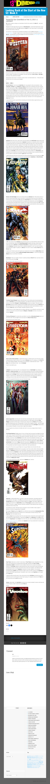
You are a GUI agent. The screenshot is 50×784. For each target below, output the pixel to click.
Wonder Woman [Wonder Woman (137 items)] (35, 767)
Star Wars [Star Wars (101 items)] (39, 765)
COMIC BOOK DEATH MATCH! (33, 720)
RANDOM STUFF (31, 743)
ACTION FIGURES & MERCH (33, 713)
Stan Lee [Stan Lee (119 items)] (33, 765)
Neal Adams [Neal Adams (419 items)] (40, 763)
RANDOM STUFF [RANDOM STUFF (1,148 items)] (31, 764)
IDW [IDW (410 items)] (28, 762)
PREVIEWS (30, 741)
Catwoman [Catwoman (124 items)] (33, 758)
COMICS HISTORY (16, 16)
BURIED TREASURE (32, 718)
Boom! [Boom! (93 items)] (38, 757)
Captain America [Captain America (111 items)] (29, 758)
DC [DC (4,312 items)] (30, 759)
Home (7, 16)
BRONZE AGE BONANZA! (33, 717)
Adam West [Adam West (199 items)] (29, 756)
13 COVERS (30, 712)
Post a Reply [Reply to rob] (40, 664)
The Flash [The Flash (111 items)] (33, 766)
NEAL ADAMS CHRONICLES (33, 738)
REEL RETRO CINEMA (32, 745)
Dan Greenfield (18, 19)
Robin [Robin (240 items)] (40, 764)
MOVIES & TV (30, 736)
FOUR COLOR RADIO (32, 728)
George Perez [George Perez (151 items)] (34, 760)
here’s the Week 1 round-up (39, 34)
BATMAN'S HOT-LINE (32, 715)
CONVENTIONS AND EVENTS (33, 723)
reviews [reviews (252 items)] (37, 764)
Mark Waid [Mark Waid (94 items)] (37, 762)
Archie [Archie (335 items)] (36, 756)
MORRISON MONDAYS (32, 735)
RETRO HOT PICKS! (32, 746)
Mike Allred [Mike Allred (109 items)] (35, 763)
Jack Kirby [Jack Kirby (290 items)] (31, 762)
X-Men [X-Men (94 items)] (38, 767)
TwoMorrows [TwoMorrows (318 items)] (29, 767)
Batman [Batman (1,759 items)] (29, 757)
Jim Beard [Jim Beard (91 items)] (34, 762)
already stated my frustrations (13, 520)
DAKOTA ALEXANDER (32, 725)
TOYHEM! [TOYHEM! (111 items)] (39, 766)
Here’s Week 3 (15, 35)
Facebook (23, 643)
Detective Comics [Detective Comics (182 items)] (38, 759)
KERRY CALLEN (31, 733)
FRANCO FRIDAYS (31, 730)
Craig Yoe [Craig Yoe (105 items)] (39, 758)
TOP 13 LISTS (30, 748)
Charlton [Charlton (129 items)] (36, 758)
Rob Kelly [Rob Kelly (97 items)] (42, 764)
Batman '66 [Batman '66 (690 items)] (35, 757)
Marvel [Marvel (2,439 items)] (41, 762)
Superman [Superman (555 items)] (29, 766)
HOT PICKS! (30, 731)
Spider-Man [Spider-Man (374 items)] (29, 765)
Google (21, 643)
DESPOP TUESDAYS (32, 727)
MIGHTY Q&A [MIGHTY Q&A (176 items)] (31, 763)
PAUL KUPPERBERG (32, 740)
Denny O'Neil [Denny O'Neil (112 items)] (33, 759)
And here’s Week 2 (9, 35)
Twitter (25, 643)
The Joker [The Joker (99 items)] (36, 766)
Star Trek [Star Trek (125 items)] (36, 765)
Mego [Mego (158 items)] (28, 763)
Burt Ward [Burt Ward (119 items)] (41, 757)
